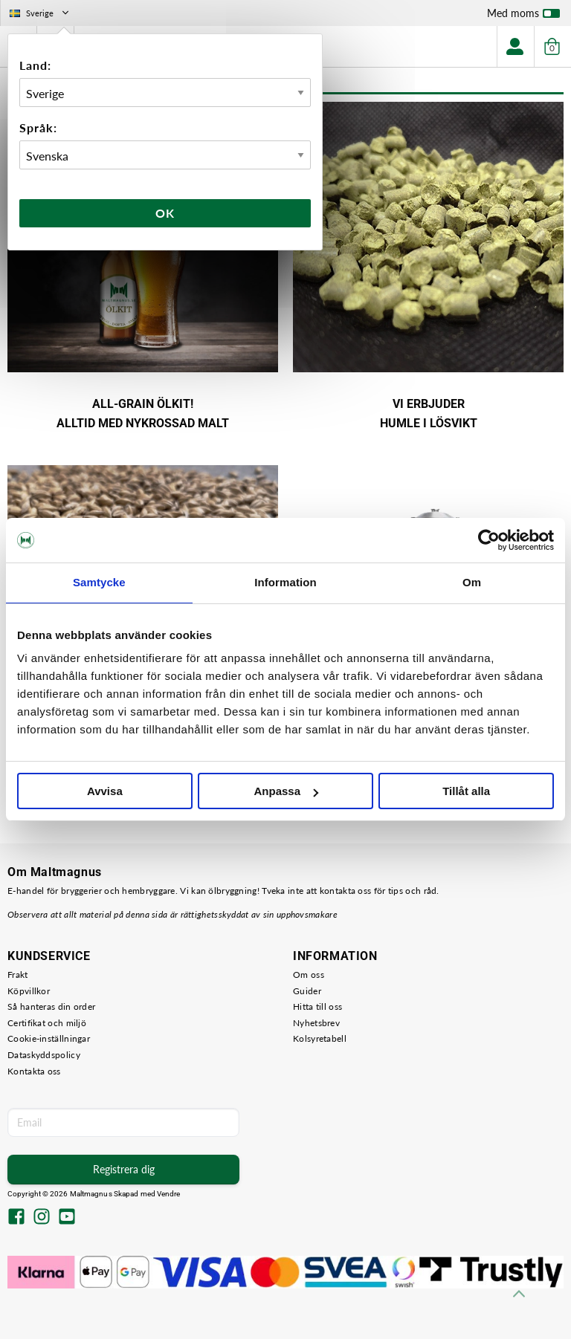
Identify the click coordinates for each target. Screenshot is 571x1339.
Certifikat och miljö (46, 1022)
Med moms (523, 16)
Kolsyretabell (319, 1038)
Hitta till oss (317, 1006)
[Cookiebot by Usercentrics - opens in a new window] (489, 540)
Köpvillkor (28, 990)
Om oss (308, 974)
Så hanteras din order (51, 1006)
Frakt (17, 974)
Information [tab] (285, 582)
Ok (165, 213)
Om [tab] (471, 582)
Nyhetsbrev (316, 1022)
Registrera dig (124, 1169)
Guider (307, 990)
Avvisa (105, 791)
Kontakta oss (34, 1071)
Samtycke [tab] (99, 582)
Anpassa (286, 791)
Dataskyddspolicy (43, 1054)
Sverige (40, 13)
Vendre (169, 1194)
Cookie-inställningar (48, 1038)
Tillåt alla (466, 791)
